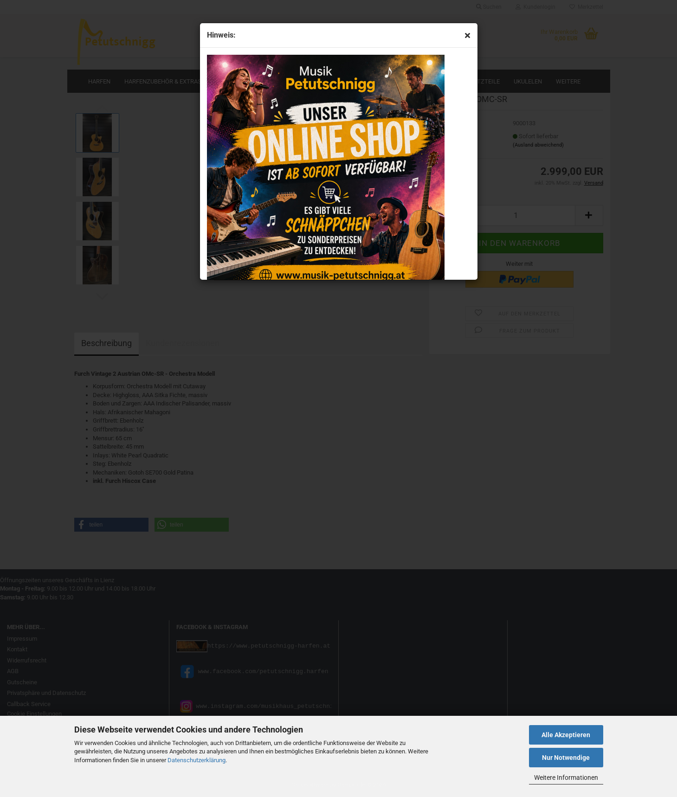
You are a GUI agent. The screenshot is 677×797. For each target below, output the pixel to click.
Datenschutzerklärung (197, 760)
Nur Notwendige (566, 757)
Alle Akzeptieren (566, 735)
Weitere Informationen (566, 777)
